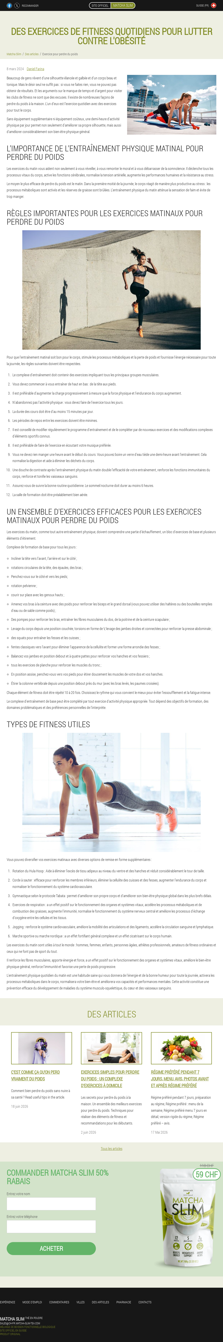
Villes (80, 1302)
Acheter (51, 1248)
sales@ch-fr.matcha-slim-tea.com (20, 1323)
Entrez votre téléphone (22, 1216)
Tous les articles (111, 1148)
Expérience (7, 1302)
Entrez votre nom (18, 1194)
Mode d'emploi (32, 1302)
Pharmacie (123, 1302)
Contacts (144, 1302)
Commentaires (59, 1302)
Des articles (100, 1302)
